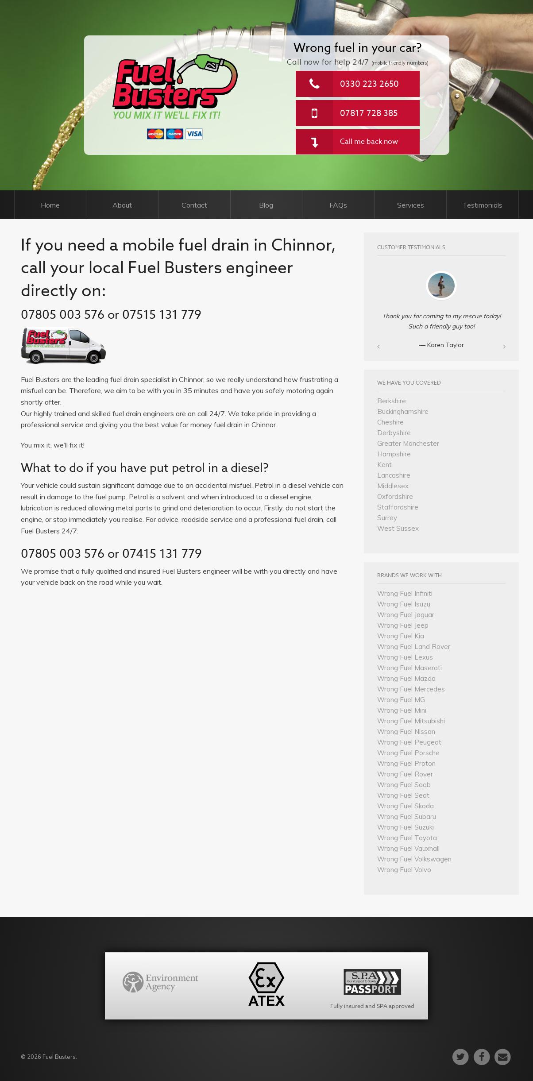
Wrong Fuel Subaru (406, 816)
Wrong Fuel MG (401, 699)
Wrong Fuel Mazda (406, 678)
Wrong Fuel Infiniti (405, 593)
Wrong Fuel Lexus (405, 657)
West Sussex (398, 528)
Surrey (387, 517)
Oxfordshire (395, 496)
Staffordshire (397, 507)
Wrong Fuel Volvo (404, 869)
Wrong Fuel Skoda (405, 806)
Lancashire (393, 475)
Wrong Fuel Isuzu (403, 604)
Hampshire (394, 454)
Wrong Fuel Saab (404, 784)
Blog (266, 205)
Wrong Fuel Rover (405, 774)
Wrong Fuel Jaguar (405, 614)
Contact (194, 205)
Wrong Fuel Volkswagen (414, 859)
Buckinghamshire (403, 411)
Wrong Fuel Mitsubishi (411, 721)
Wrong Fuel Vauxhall (408, 848)
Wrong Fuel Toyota (407, 838)
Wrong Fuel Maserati (409, 668)
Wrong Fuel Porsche (408, 753)
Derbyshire (394, 433)
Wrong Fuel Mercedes (411, 689)
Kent (384, 464)
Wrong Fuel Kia (400, 636)
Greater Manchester (408, 443)
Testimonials (482, 205)
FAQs (338, 205)
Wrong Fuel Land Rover (413, 646)
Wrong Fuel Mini (401, 710)
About (122, 205)
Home (50, 205)
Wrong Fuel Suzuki (405, 827)
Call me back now (369, 141)
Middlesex (393, 486)
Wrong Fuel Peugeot (409, 742)
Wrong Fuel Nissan (406, 731)
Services (410, 205)
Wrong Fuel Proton (406, 763)
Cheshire (390, 422)
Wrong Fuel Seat (403, 795)
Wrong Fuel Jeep (403, 625)
